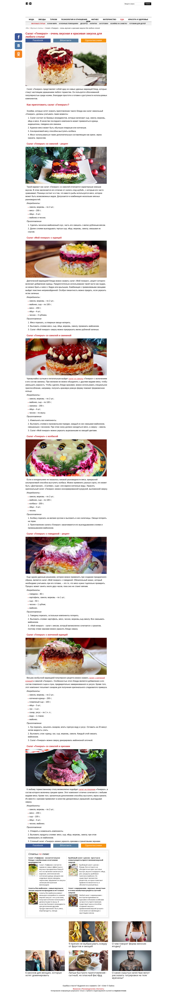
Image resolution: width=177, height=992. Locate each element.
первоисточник (120, 991)
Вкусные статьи (38, 23)
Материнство (109, 19)
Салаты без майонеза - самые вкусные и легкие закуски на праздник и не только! (46, 889)
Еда (122, 19)
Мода (31, 19)
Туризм (53, 19)
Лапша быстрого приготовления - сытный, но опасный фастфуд (88, 974)
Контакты (100, 989)
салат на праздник (87, 789)
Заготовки (103, 23)
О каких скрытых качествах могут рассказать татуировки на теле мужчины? (131, 975)
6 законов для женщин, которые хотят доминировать (43, 974)
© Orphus (110, 986)
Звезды (42, 19)
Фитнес (95, 19)
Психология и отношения (74, 19)
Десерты (84, 23)
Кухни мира (52, 23)
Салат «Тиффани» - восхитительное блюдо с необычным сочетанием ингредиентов (44, 860)
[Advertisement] (130, 47)
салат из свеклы (75, 379)
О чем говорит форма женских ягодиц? (129, 945)
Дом (88, 21)
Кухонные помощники (68, 23)
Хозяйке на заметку (118, 23)
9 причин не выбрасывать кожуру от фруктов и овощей (88, 945)
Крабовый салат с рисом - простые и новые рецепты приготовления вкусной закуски (85, 860)
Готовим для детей (137, 23)
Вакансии (76, 989)
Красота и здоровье (138, 19)
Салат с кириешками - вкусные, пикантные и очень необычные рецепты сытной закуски (86, 890)
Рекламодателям (88, 989)
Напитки (93, 23)
